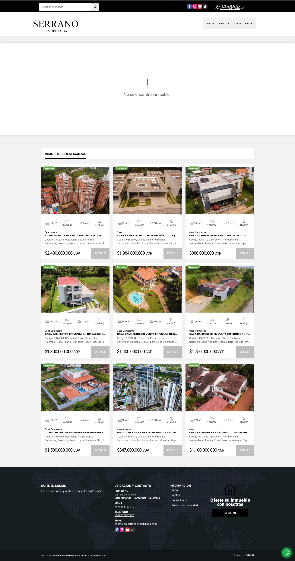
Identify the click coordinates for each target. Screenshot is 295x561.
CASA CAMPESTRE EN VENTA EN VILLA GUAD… (219, 235)
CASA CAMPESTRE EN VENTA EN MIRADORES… (75, 432)
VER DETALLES (75, 190)
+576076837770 (230, 5)
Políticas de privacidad (185, 505)
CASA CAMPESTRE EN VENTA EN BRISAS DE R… (75, 334)
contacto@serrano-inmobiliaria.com (136, 523)
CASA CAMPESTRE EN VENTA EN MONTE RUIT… (219, 334)
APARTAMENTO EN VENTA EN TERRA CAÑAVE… (147, 432)
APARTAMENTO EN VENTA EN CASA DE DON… (74, 235)
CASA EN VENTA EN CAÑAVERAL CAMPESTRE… (219, 432)
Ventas (224, 23)
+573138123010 (230, 8)
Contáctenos (242, 23)
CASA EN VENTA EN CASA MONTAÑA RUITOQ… (147, 235)
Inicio (211, 23)
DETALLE (100, 253)
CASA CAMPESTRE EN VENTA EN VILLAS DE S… (147, 334)
